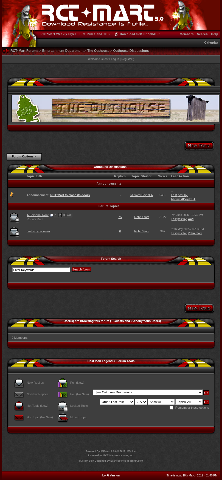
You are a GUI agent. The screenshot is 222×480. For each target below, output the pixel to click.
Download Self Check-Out (139, 34)
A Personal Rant (38, 215)
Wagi (191, 219)
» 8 (69, 215)
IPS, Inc (131, 451)
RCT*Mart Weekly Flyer (58, 34)
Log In (115, 59)
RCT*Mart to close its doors (70, 195)
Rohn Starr (141, 217)
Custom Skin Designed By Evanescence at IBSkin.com (111, 460)
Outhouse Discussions (131, 51)
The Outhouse (98, 51)
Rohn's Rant (35, 219)
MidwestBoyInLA (141, 195)
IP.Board (105, 451)
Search (202, 34)
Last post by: (179, 195)
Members (187, 34)
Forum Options (22, 156)
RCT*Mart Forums (24, 51)
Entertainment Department (63, 51)
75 (120, 217)
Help (214, 34)
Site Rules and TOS (95, 34)
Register (126, 59)
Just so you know (38, 231)
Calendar (211, 42)
